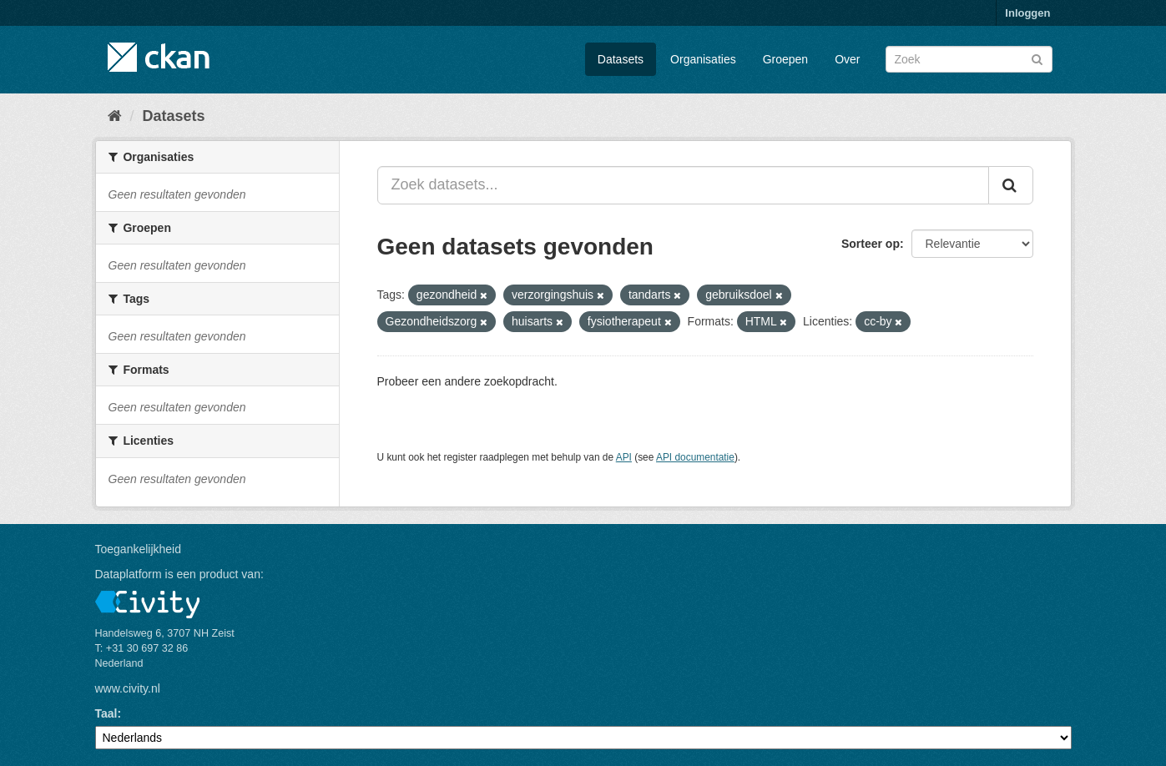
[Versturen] (1037, 58)
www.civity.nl (127, 688)
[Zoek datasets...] (683, 185)
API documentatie (695, 457)
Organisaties (703, 59)
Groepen (785, 59)
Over (847, 59)
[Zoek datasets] (969, 59)
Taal (106, 713)
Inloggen (1027, 13)
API (624, 457)
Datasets (621, 59)
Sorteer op (870, 243)
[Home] (115, 116)
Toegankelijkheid (138, 549)
